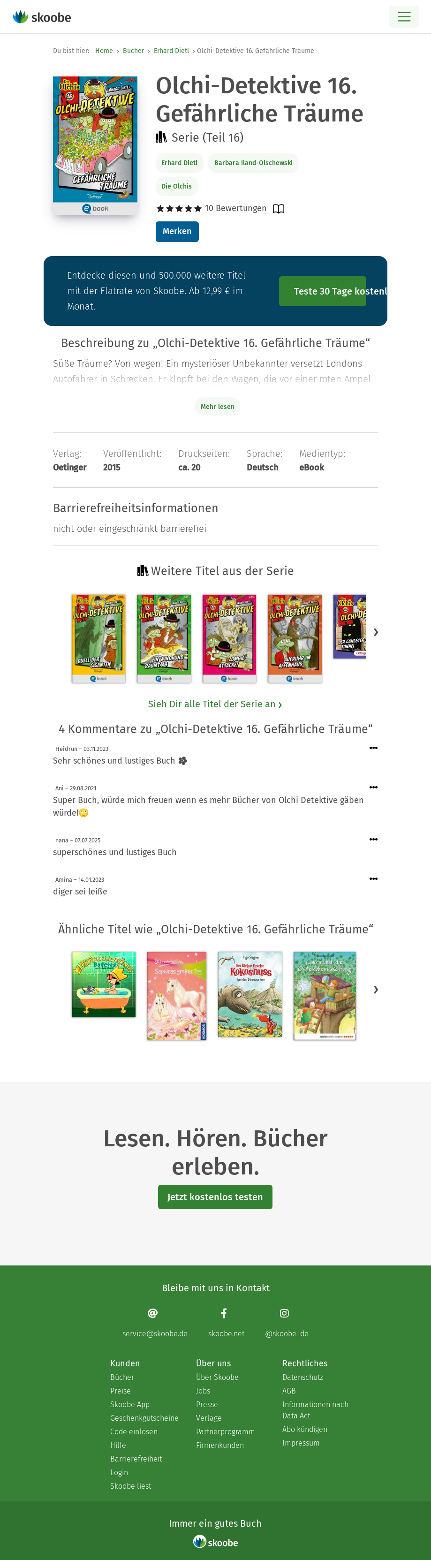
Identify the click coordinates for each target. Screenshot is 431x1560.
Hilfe (118, 1445)
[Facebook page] (226, 1323)
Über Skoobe (217, 1377)
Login (119, 1472)
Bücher (133, 51)
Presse (207, 1404)
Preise (120, 1390)
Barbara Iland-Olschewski (253, 163)
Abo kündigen (304, 1429)
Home (104, 51)
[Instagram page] (287, 1323)
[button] (376, 631)
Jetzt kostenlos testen (215, 1197)
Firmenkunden (220, 1445)
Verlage (209, 1418)
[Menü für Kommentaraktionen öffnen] (374, 748)
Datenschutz (302, 1377)
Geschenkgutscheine (143, 1418)
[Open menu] (404, 17)
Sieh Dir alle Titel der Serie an (215, 704)
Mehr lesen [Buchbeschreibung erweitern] (217, 407)
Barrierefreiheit (136, 1458)
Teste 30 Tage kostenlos (330, 291)
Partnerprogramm (225, 1431)
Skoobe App (130, 1404)
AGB (289, 1390)
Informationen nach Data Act (315, 1410)
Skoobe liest (130, 1486)
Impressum (301, 1443)
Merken (177, 231)
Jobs (203, 1390)
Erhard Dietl (171, 51)
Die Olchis (176, 186)
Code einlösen (134, 1431)
